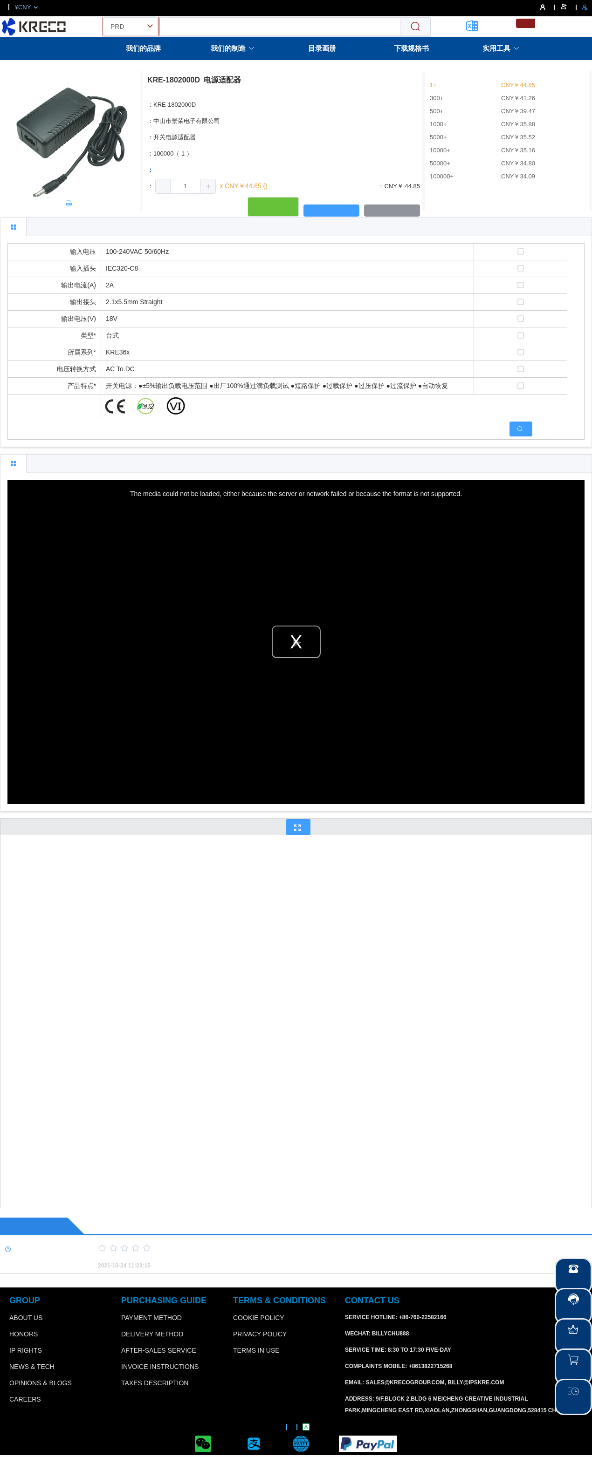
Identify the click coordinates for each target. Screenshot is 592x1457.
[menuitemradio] (525, 23)
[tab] (13, 227)
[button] (163, 186)
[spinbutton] (185, 186)
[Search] (415, 27)
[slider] (328, 1248)
